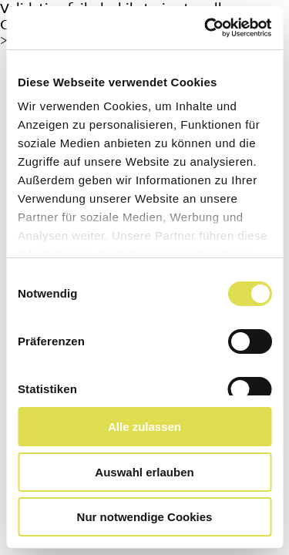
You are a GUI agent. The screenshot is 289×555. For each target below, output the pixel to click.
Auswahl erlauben (144, 472)
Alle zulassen (144, 426)
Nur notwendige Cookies (145, 516)
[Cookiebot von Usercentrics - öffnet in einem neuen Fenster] (205, 28)
